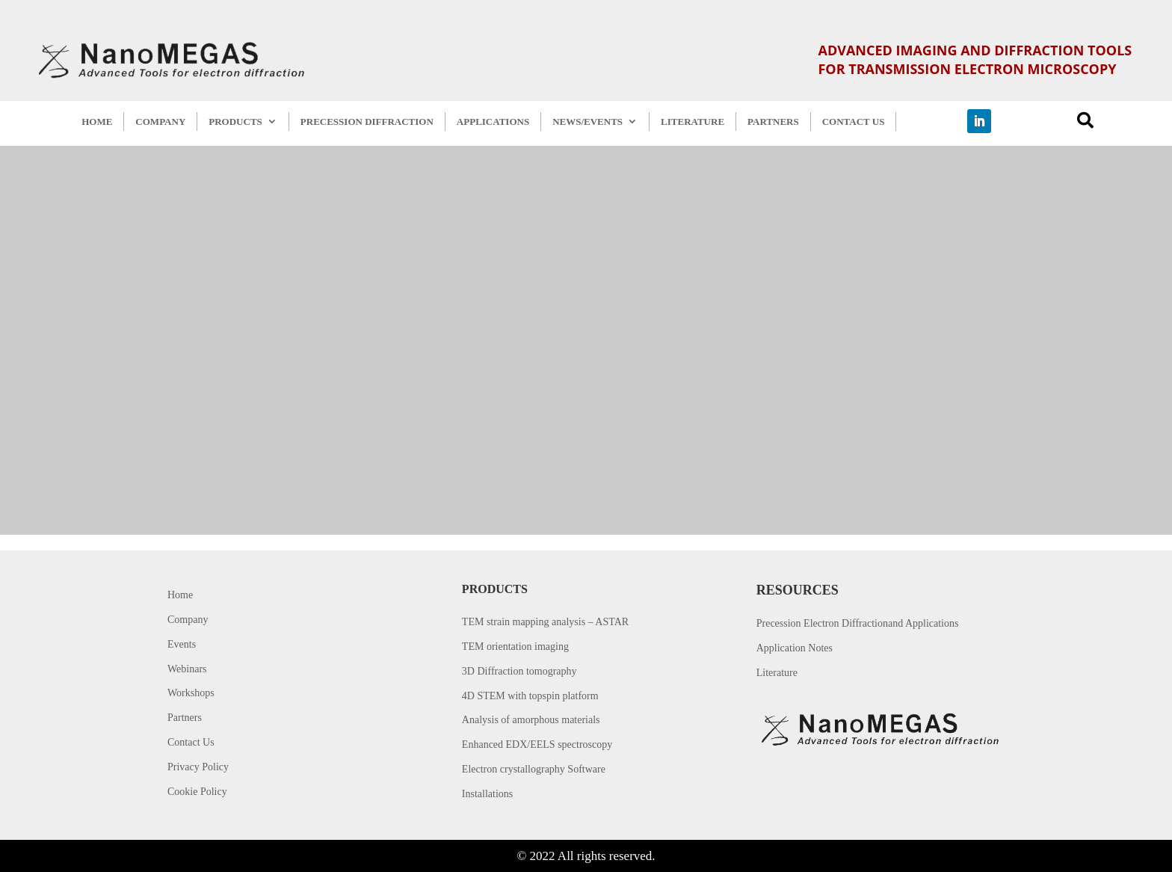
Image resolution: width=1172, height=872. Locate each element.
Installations (487, 793)
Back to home (669, 402)
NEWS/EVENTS (587, 121)
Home (180, 595)
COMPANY (160, 121)
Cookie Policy (197, 791)
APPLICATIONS (493, 121)
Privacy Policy (198, 767)
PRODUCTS (235, 121)
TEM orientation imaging (515, 646)
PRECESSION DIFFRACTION (367, 121)
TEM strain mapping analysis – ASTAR (545, 621)
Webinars (187, 669)
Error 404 (671, 281)
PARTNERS (773, 121)
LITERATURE (692, 121)
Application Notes (794, 648)
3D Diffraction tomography (519, 671)
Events (181, 644)
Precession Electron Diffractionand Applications (857, 623)
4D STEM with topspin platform (530, 695)
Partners (184, 717)
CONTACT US (853, 121)
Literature (777, 672)
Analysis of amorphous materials (531, 719)
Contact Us (191, 742)
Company (187, 619)
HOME (96, 121)
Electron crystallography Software (533, 769)
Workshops (191, 692)
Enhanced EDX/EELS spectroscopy (537, 744)
